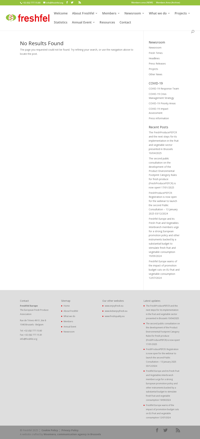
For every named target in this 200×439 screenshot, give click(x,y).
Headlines (154, 58)
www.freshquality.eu (115, 316)
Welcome (61, 13)
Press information (159, 118)
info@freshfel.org (28, 339)
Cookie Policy (50, 430)
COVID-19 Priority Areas (162, 103)
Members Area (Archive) (168, 3)
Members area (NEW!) (142, 3)
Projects (181, 13)
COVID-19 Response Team (164, 88)
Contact (125, 22)
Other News (155, 74)
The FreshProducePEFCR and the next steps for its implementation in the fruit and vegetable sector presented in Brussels (164, 141)
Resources (107, 22)
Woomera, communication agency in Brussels (72, 434)
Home (67, 305)
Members (109, 13)
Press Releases (157, 63)
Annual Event (82, 22)
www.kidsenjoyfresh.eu (116, 311)
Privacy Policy (70, 430)
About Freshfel (83, 13)
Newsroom (132, 13)
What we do (158, 13)
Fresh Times (156, 53)
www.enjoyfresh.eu (114, 305)
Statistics (60, 22)
